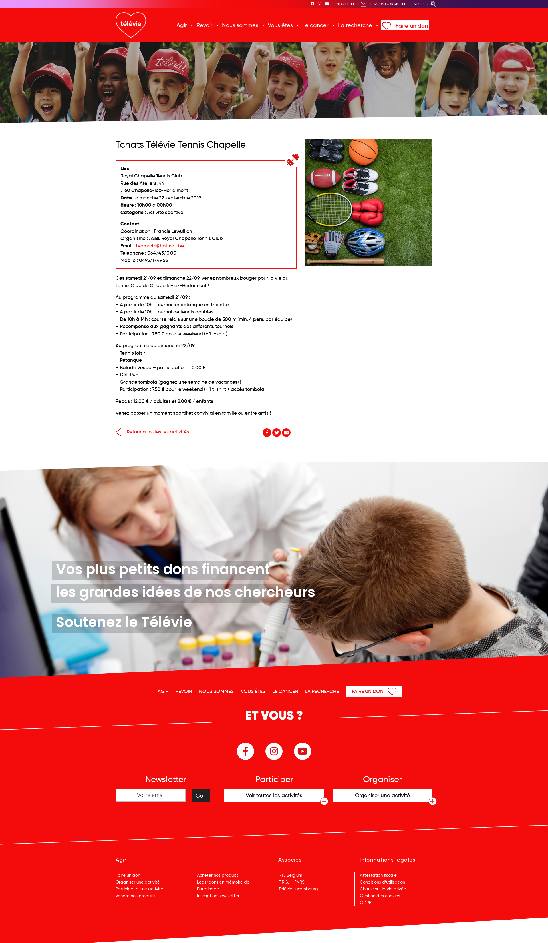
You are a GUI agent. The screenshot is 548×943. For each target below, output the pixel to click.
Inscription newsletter (218, 895)
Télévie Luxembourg (298, 889)
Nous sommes (240, 25)
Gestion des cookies (380, 895)
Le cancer (315, 25)
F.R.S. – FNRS (292, 882)
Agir (181, 25)
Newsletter (351, 3)
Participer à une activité (139, 889)
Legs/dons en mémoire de (223, 882)
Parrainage (208, 889)
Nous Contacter (390, 3)
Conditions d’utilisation (382, 882)
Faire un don (412, 25)
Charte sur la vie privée (383, 889)
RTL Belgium (290, 875)
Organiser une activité (138, 882)
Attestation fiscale (378, 875)
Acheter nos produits (217, 875)
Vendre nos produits (135, 895)
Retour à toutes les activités (152, 432)
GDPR (366, 902)
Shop (419, 3)
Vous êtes (280, 25)
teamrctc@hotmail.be (160, 246)
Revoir (204, 25)
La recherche (355, 25)
